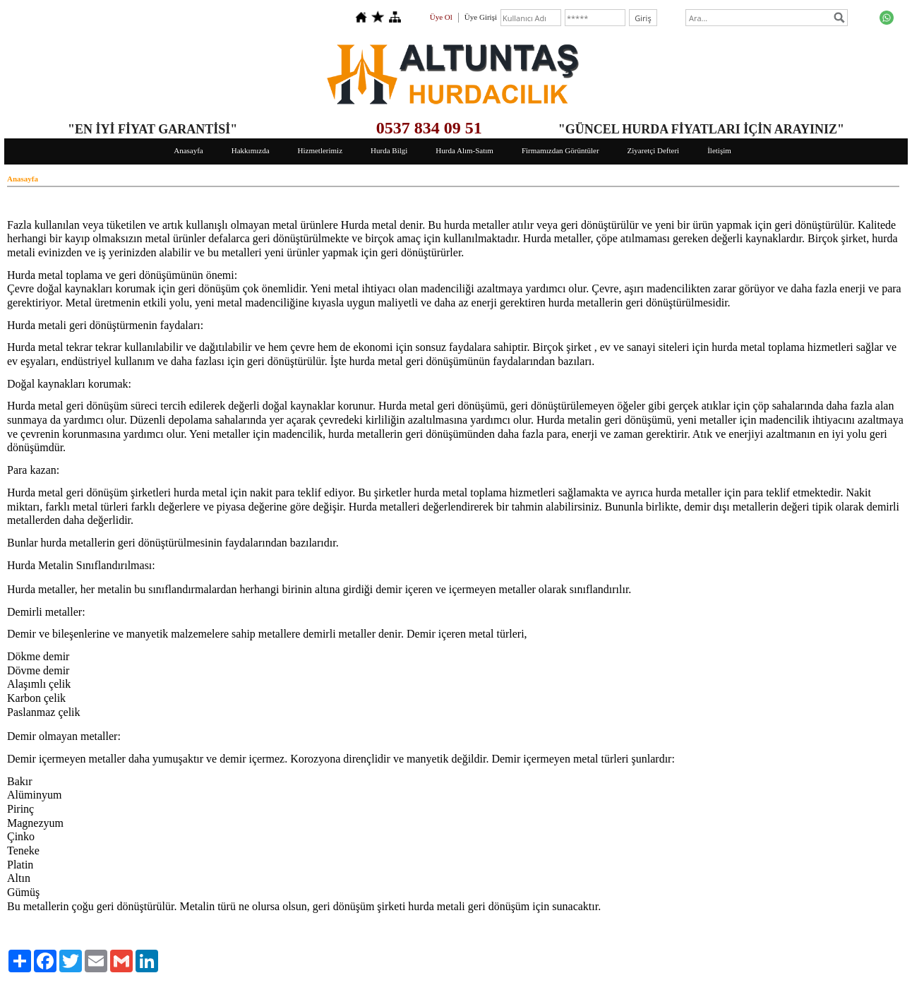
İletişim (719, 150)
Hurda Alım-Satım (464, 150)
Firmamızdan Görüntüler (560, 150)
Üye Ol (441, 17)
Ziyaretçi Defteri (654, 150)
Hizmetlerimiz (320, 150)
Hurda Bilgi (389, 150)
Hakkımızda (251, 150)
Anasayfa (188, 150)
